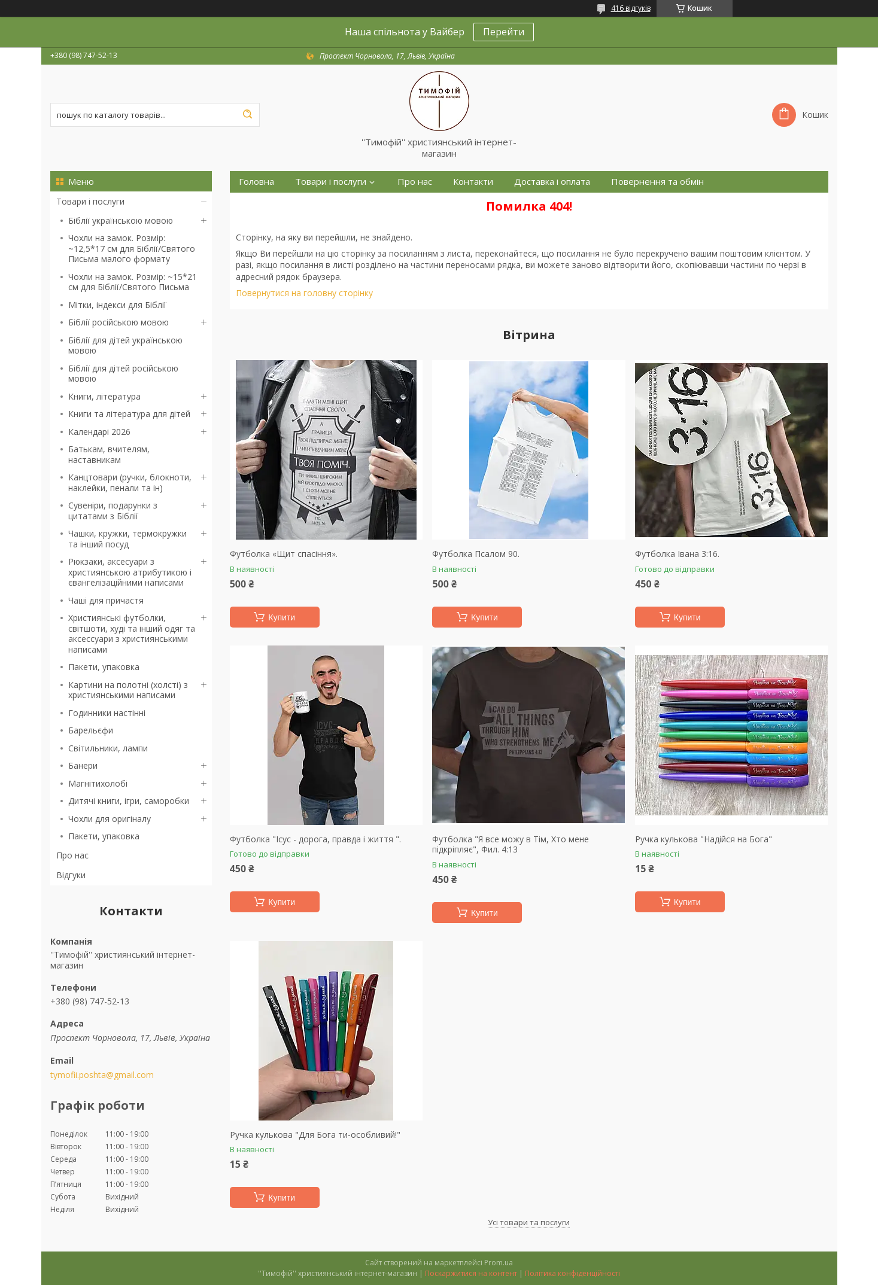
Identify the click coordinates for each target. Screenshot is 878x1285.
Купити (281, 617)
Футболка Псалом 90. (475, 554)
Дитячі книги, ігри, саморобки (128, 800)
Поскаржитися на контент (471, 1273)
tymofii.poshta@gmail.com (102, 1075)
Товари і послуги (90, 201)
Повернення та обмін (657, 181)
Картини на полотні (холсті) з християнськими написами (128, 690)
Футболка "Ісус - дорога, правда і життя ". (315, 839)
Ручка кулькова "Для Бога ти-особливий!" (315, 1134)
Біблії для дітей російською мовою (123, 374)
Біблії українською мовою (120, 220)
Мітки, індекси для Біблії (117, 304)
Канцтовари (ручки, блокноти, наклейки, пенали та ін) (130, 482)
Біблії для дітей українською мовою (125, 345)
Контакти (473, 181)
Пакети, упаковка (103, 666)
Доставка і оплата (552, 181)
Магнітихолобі (97, 783)
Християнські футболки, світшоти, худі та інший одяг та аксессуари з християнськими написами (131, 633)
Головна (256, 181)
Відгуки (71, 875)
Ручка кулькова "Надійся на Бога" (703, 839)
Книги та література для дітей (129, 413)
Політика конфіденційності (572, 1273)
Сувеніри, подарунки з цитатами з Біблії (112, 511)
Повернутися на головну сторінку (304, 293)
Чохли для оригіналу (109, 818)
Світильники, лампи (108, 748)
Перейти (503, 31)
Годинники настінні (106, 712)
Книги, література (104, 396)
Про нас (72, 855)
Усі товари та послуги (529, 1222)
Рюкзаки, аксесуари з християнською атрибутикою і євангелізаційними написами (130, 572)
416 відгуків (631, 8)
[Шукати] (248, 115)
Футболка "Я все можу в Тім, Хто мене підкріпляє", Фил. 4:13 (510, 844)
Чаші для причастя (106, 600)
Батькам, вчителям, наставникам (109, 454)
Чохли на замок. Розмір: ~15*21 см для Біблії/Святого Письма (132, 282)
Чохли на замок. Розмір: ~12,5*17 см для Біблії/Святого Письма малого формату (131, 248)
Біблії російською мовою (118, 322)
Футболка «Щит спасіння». (284, 554)
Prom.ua (498, 1262)
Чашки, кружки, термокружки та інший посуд (127, 539)
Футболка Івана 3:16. (677, 554)
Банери (83, 765)
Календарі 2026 (99, 431)
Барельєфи (90, 730)
